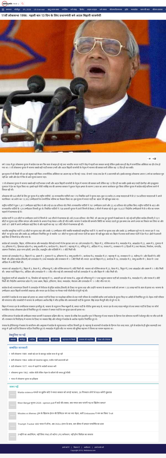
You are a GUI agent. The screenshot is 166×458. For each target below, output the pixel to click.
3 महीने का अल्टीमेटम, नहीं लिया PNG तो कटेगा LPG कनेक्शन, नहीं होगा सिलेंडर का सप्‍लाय (55, 434)
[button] (3, 10)
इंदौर (126, 9)
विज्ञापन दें (76, 447)
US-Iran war (39, 9)
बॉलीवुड (17, 9)
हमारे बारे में (65, 447)
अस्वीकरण (87, 447)
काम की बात (145, 9)
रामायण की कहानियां (86, 339)
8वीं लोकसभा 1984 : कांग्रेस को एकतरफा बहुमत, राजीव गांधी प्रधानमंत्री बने (39, 360)
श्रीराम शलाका (158, 9)
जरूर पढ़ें (13, 386)
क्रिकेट (82, 9)
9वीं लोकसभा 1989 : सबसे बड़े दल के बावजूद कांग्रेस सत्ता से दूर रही (37, 353)
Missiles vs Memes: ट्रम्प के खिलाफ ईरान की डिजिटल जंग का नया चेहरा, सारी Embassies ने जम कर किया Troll (65, 413)
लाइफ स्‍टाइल (92, 9)
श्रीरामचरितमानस (116, 9)
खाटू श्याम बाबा (53, 9)
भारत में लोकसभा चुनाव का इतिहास (24, 378)
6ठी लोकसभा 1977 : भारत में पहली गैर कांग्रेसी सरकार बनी (33, 366)
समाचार (9, 9)
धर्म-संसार (103, 9)
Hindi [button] (15, 3)
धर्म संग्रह (73, 9)
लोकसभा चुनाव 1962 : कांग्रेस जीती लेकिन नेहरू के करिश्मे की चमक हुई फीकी (40, 372)
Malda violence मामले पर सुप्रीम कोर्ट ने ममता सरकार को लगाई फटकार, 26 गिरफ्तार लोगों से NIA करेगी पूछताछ (65, 392)
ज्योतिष (65, 9)
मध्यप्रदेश (134, 9)
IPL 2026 (27, 9)
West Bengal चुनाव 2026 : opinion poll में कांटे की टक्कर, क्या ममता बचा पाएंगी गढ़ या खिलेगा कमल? (62, 402)
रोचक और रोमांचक (104, 339)
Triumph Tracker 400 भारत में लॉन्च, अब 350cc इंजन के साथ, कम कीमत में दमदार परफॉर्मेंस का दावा (61, 423)
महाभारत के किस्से (69, 339)
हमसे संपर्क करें (99, 447)
